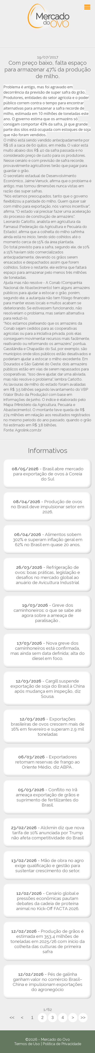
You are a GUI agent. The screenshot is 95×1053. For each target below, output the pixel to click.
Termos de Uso (27, 1044)
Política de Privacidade (62, 1044)
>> (82, 1017)
